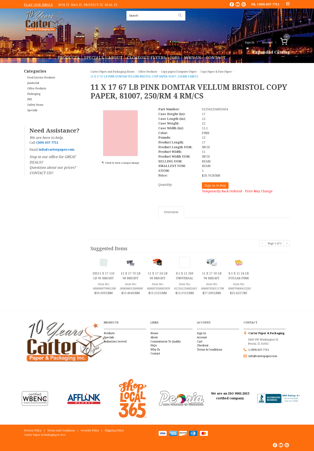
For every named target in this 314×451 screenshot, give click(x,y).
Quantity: (165, 184)
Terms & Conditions (209, 349)
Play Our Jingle (38, 4)
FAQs (153, 345)
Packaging (33, 94)
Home (154, 333)
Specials (94, 57)
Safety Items (35, 105)
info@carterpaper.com (262, 356)
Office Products (36, 88)
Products (69, 57)
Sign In (249, 42)
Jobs (175, 57)
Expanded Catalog (271, 52)
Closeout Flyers (146, 57)
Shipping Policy (114, 430)
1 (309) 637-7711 (258, 350)
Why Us (192, 57)
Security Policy (90, 430)
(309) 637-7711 (268, 4)
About (115, 57)
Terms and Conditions (61, 430)
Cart (199, 341)
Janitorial (33, 83)
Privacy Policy (33, 430)
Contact (216, 57)
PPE (29, 99)
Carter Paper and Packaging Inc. (44, 34)
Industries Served (115, 341)
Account (267, 42)
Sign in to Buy (215, 185)
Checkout (202, 345)
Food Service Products (41, 77)
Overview (171, 212)
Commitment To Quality (165, 341)
